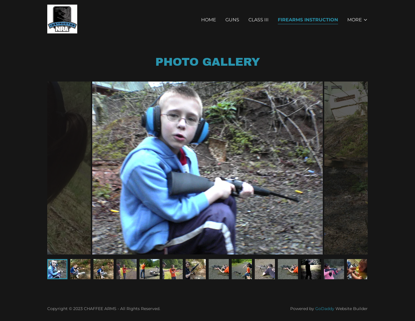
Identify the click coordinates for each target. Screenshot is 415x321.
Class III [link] (258, 19)
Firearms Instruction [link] (308, 19)
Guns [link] (232, 19)
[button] (357, 19)
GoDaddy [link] (324, 308)
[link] (62, 18)
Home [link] (208, 19)
